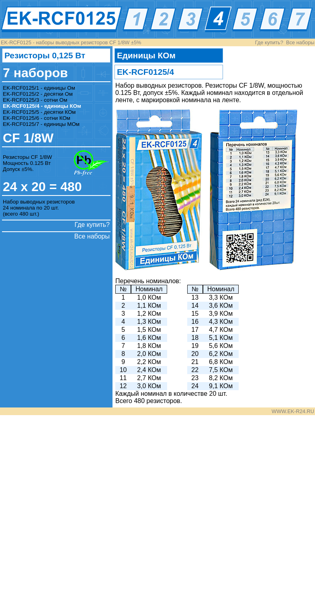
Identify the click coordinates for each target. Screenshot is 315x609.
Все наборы (300, 42)
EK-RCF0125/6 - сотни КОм (36, 118)
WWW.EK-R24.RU (293, 411)
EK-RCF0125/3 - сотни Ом (35, 100)
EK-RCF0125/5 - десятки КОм (39, 112)
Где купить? (269, 42)
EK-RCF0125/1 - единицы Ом (39, 88)
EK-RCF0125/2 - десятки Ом (38, 94)
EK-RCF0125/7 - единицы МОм (41, 124)
